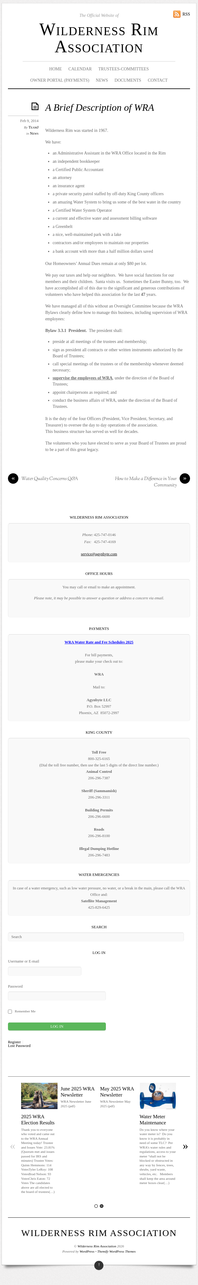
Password (15, 986)
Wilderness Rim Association (99, 38)
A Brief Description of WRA (99, 107)
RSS (186, 14)
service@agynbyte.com (99, 554)
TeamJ (33, 127)
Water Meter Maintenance (153, 1120)
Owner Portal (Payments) (59, 80)
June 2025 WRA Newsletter (78, 1092)
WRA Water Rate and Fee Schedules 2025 (99, 642)
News (102, 80)
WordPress (87, 1251)
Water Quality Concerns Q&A (43, 479)
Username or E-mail (23, 961)
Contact (158, 80)
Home (55, 69)
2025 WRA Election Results (38, 1120)
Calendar (80, 69)
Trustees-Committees (123, 69)
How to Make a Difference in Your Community (152, 482)
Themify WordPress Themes (116, 1251)
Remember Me (25, 1011)
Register (14, 1042)
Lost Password (19, 1046)
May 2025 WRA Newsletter (117, 1092)
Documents (127, 80)
